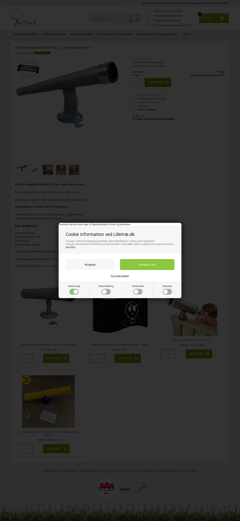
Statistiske (167, 290)
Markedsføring (106, 290)
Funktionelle (138, 290)
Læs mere (70, 246)
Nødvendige (74, 290)
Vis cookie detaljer (120, 275)
